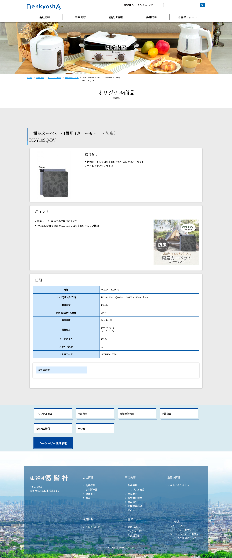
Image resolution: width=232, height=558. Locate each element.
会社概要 (90, 485)
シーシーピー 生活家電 (53, 443)
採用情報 (151, 17)
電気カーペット (72, 77)
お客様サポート (187, 17)
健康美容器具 (43, 428)
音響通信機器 (127, 413)
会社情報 (44, 17)
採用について (93, 527)
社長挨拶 (90, 493)
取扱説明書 (44, 370)
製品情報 (132, 485)
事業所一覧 (91, 489)
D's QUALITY (135, 531)
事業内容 (80, 17)
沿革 (88, 498)
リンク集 (175, 521)
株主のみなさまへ (179, 485)
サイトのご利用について (183, 538)
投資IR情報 (116, 17)
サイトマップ (177, 525)
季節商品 (166, 413)
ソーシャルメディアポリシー (185, 534)
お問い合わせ (135, 527)
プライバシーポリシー (182, 530)
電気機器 (82, 413)
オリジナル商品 (54, 77)
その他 (81, 428)
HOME (29, 77)
